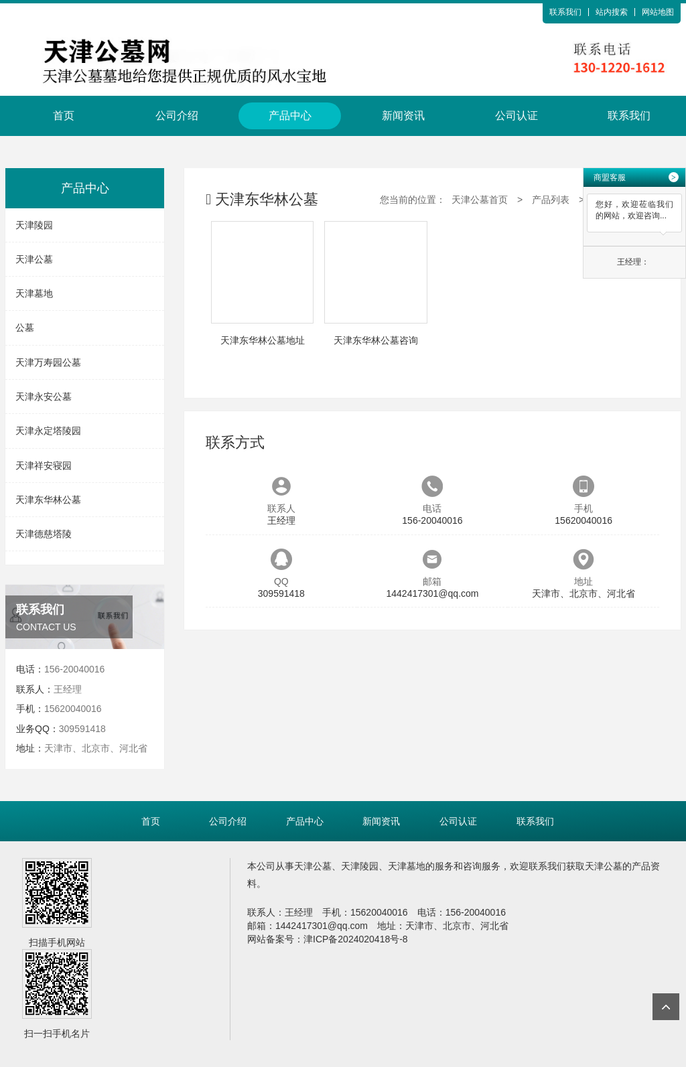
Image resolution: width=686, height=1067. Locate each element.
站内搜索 (612, 12)
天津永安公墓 (43, 396)
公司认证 (516, 115)
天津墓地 (34, 293)
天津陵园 (34, 225)
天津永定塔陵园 (48, 430)
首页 (63, 115)
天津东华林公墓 (48, 499)
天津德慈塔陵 (43, 533)
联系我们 (565, 12)
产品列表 (550, 199)
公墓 (24, 327)
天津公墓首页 (480, 199)
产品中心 (290, 115)
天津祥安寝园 (43, 465)
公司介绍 (176, 115)
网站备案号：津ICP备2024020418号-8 (327, 939)
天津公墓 (34, 259)
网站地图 (658, 12)
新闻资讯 (403, 115)
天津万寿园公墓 (48, 362)
